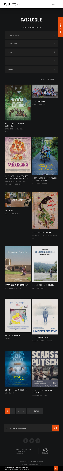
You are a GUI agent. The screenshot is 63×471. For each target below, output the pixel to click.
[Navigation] (59, 4)
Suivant (37, 411)
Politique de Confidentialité (31, 464)
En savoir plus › (24, 469)
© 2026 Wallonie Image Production (31, 461)
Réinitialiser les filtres (31, 28)
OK (56, 468)
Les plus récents (49, 79)
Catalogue (31, 20)
